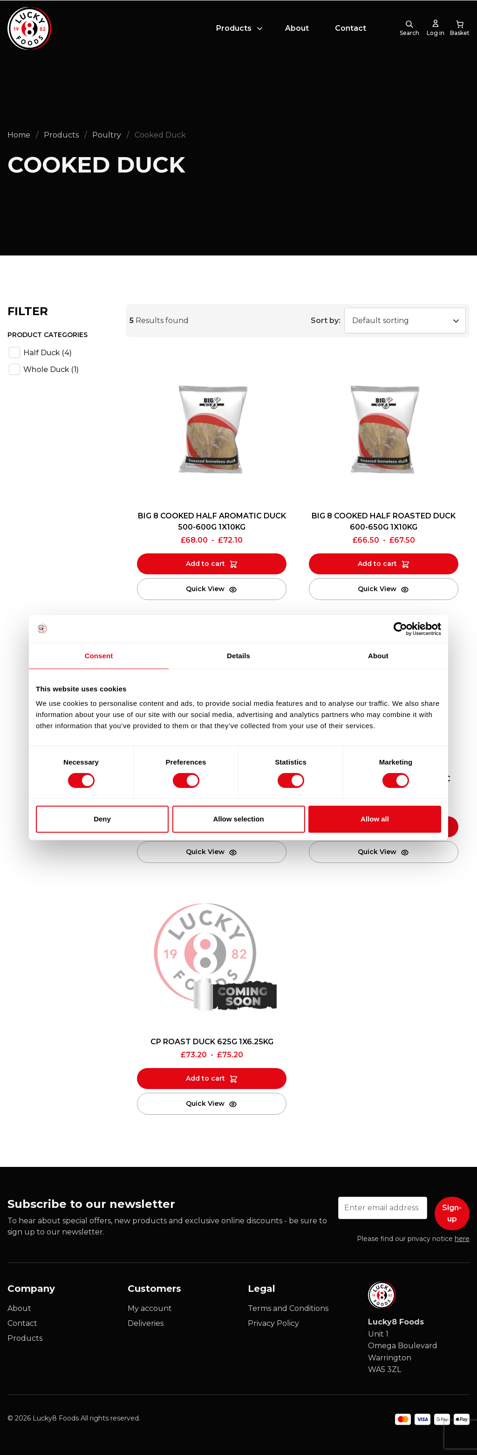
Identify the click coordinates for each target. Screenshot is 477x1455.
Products (234, 29)
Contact (350, 29)
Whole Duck (51, 369)
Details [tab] (238, 656)
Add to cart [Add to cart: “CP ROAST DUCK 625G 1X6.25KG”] (205, 1078)
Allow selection (238, 819)
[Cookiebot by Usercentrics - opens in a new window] (400, 629)
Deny (102, 819)
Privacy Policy (273, 1323)
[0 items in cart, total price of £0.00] (460, 29)
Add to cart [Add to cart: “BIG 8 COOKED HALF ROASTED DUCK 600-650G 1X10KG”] (377, 563)
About (297, 29)
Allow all (375, 819)
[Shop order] (405, 320)
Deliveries (146, 1323)
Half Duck (47, 352)
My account (150, 1308)
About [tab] (378, 656)
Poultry (106, 135)
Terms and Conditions (288, 1308)
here (462, 1238)
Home (18, 135)
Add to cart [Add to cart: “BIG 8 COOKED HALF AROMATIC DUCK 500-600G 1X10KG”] (205, 563)
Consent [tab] (99, 656)
